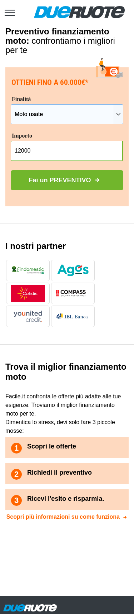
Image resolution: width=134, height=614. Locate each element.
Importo (22, 136)
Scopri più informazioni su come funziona (63, 517)
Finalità (21, 99)
